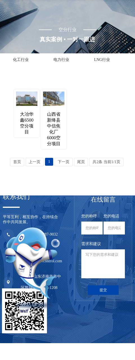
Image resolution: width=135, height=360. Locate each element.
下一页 (63, 162)
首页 (17, 162)
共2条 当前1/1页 (106, 162)
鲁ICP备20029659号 (98, 347)
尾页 (81, 162)
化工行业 (21, 60)
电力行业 (61, 60)
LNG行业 (102, 60)
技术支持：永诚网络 (115, 352)
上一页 (34, 162)
